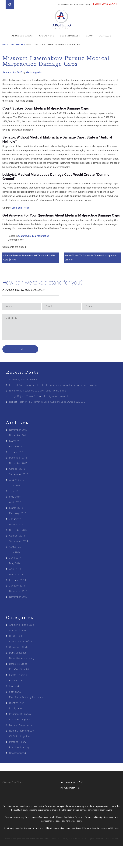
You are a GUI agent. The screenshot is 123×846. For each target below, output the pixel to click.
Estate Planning (18, 675)
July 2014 (15, 552)
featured (22, 236)
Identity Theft (17, 702)
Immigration (16, 708)
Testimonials (70, 36)
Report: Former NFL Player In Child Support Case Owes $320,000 (47, 401)
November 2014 (18, 530)
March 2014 (16, 574)
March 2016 (16, 441)
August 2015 (16, 480)
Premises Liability (19, 747)
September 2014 (18, 541)
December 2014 (18, 524)
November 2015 (18, 463)
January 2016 (17, 452)
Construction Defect (20, 641)
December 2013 (18, 591)
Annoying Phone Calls (21, 624)
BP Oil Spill (15, 636)
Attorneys (46, 36)
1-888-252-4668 (104, 4)
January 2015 (17, 519)
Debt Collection (18, 652)
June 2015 (15, 491)
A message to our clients (23, 379)
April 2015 (15, 502)
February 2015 (17, 513)
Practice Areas (22, 36)
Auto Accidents (17, 630)
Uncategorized (17, 753)
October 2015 (17, 468)
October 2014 (17, 535)
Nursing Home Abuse (21, 730)
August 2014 (16, 546)
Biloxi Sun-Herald (20, 207)
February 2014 (17, 580)
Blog (89, 36)
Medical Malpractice (38, 236)
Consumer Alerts (18, 647)
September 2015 (18, 474)
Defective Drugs (18, 663)
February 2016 (17, 446)
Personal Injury (17, 741)
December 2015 (18, 457)
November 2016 (18, 435)
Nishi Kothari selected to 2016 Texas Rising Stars (37, 390)
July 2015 (15, 485)
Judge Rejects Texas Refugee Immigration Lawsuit (38, 396)
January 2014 (17, 585)
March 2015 (16, 507)
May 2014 (15, 563)
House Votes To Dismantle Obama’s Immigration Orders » (90, 257)
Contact (105, 36)
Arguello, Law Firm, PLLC (71, 839)
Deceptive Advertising (21, 658)
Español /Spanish (19, 669)
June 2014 (15, 557)
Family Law (15, 680)
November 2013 (18, 596)
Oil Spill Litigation (19, 736)
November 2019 (18, 429)
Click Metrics (44, 839)
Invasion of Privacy (20, 714)
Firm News (15, 691)
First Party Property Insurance (26, 697)
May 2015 (15, 496)
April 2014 (15, 569)
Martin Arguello (34, 72)
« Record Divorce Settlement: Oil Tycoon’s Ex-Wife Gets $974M (29, 257)
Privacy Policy (111, 839)
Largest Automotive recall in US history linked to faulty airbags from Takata (53, 385)
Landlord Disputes (20, 719)
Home (5, 44)
